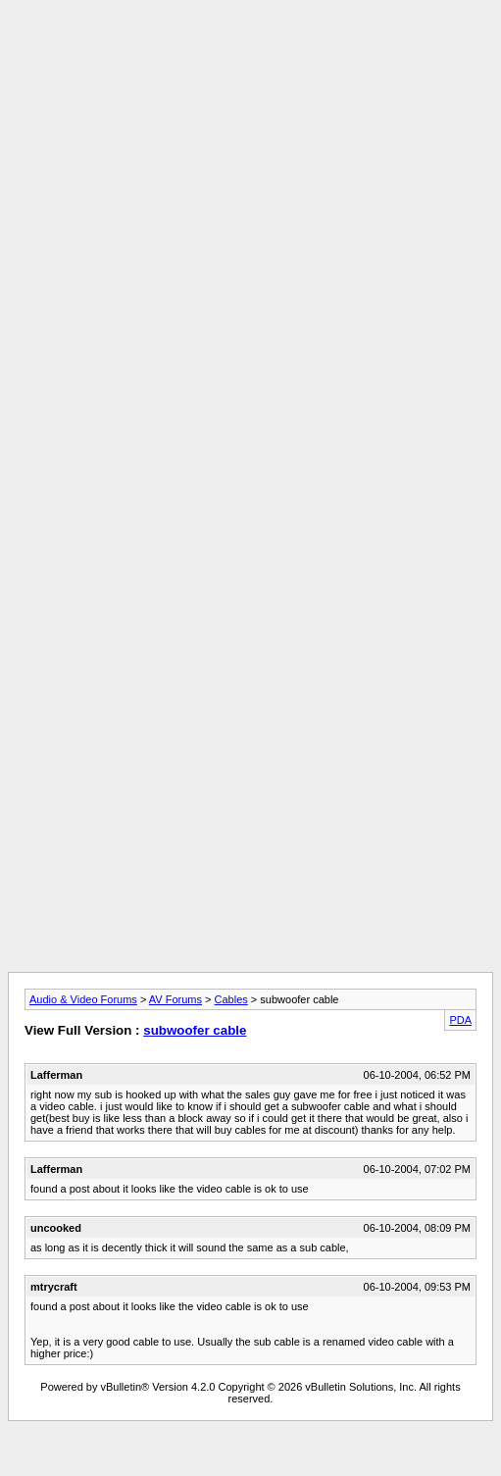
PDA (460, 1020)
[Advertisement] (184, 192)
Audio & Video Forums (83, 999)
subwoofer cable (194, 1030)
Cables (231, 999)
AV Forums (175, 999)
